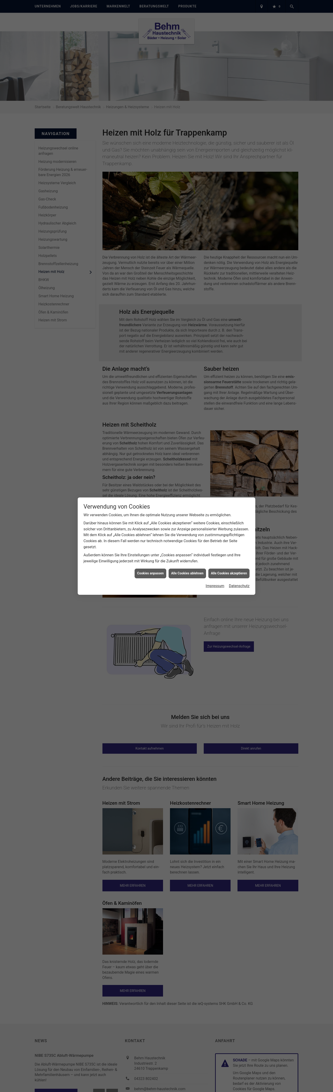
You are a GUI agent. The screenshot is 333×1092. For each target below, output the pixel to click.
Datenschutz (239, 586)
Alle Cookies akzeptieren (229, 573)
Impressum (215, 586)
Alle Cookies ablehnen (187, 573)
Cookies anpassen (150, 573)
